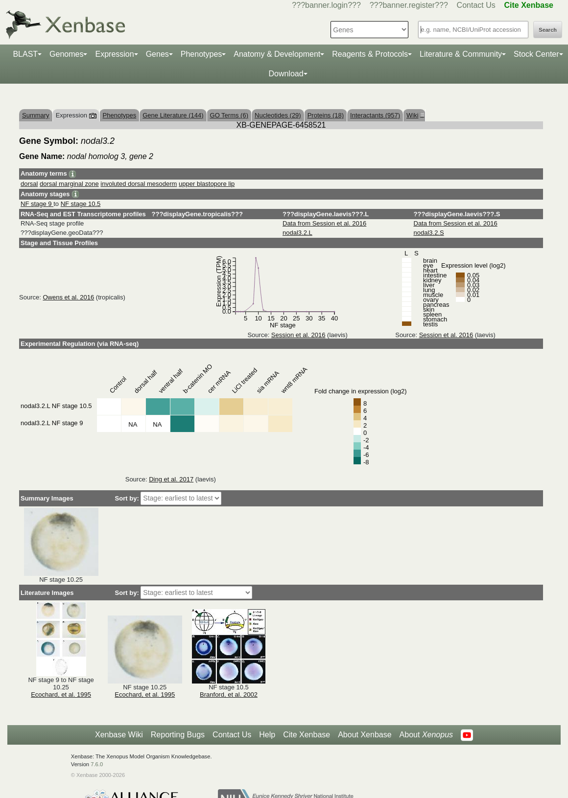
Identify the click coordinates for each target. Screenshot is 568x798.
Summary (35, 115)
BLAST (25, 54)
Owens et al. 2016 (68, 297)
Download (285, 73)
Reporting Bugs (178, 734)
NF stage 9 (37, 203)
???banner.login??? (326, 5)
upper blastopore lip (207, 183)
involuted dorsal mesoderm (138, 183)
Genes (157, 54)
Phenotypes (201, 54)
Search (548, 30)
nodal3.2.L (297, 232)
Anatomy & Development (277, 54)
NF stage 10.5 (81, 203)
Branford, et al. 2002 (229, 694)
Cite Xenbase (306, 734)
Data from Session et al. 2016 (324, 223)
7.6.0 (97, 764)
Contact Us (476, 5)
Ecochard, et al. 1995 (61, 694)
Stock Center (536, 54)
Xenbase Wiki (119, 734)
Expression (114, 54)
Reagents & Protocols (370, 54)
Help (267, 734)
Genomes (66, 54)
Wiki (414, 115)
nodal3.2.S (429, 232)
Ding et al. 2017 (171, 479)
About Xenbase (364, 734)
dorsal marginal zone (69, 183)
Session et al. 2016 (298, 335)
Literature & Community (461, 54)
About (426, 734)
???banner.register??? (409, 5)
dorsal (29, 183)
